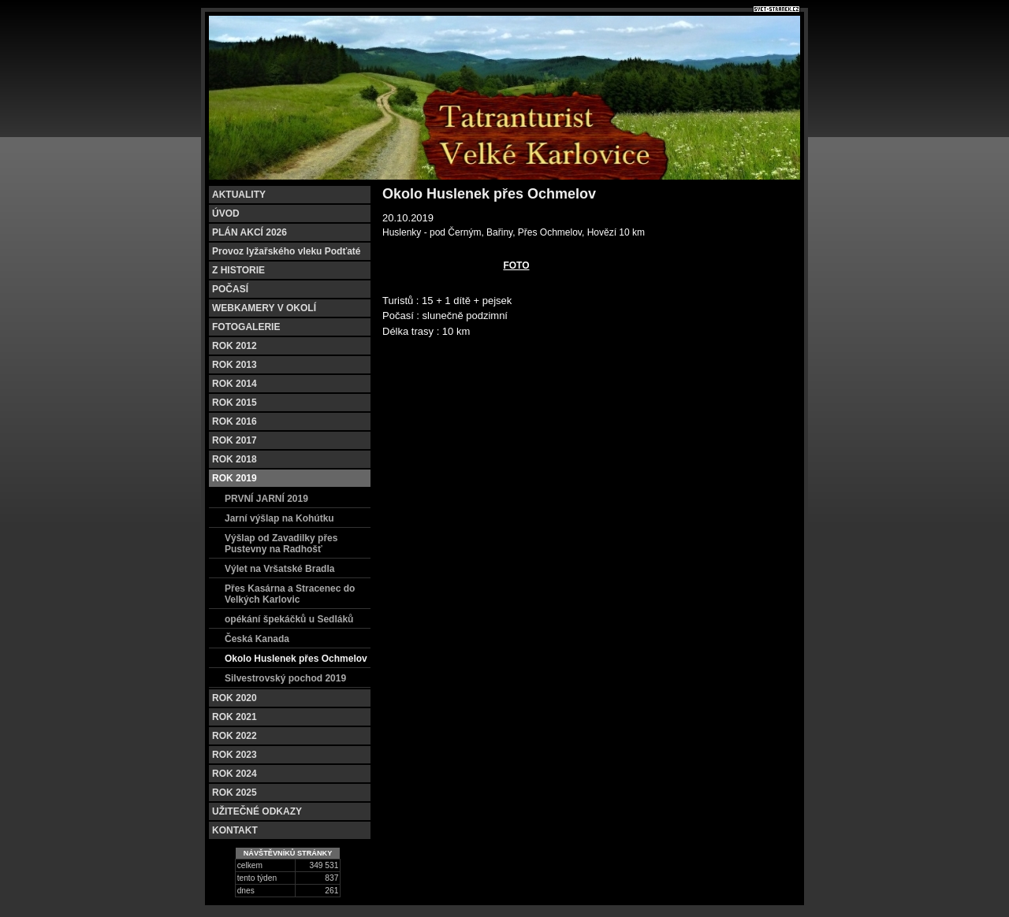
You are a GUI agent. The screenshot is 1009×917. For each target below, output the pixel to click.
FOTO (516, 265)
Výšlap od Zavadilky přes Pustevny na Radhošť (281, 544)
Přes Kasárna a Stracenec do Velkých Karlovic (290, 594)
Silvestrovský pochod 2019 (285, 678)
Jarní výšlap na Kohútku (279, 518)
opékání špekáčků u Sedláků (289, 619)
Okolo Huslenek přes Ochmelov (296, 658)
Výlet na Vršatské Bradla (279, 568)
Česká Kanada (257, 638)
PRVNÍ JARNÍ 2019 (266, 498)
